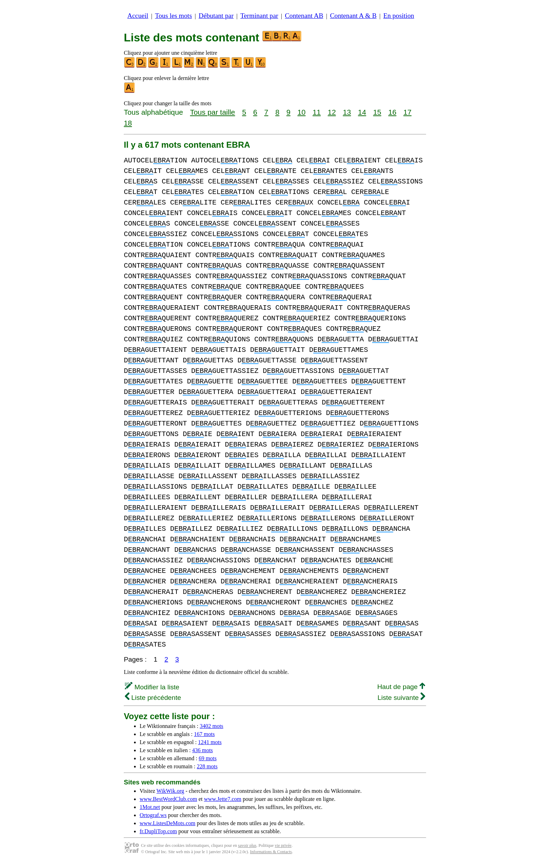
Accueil (137, 15)
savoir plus (247, 845)
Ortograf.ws (153, 815)
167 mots (204, 734)
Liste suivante (401, 697)
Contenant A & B (353, 15)
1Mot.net (150, 807)
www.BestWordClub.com (168, 799)
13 (347, 112)
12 (332, 112)
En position (398, 15)
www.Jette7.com (222, 799)
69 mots (207, 758)
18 (128, 123)
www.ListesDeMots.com (167, 823)
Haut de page (401, 686)
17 (407, 112)
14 (362, 112)
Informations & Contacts (271, 851)
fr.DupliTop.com (158, 831)
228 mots (207, 766)
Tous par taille (212, 112)
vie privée (283, 845)
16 (392, 112)
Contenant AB (304, 15)
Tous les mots (173, 15)
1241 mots (210, 742)
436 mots (202, 750)
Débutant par (216, 15)
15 (377, 112)
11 (317, 112)
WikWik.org (170, 791)
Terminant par (259, 15)
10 (301, 112)
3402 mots (211, 726)
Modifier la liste (152, 687)
